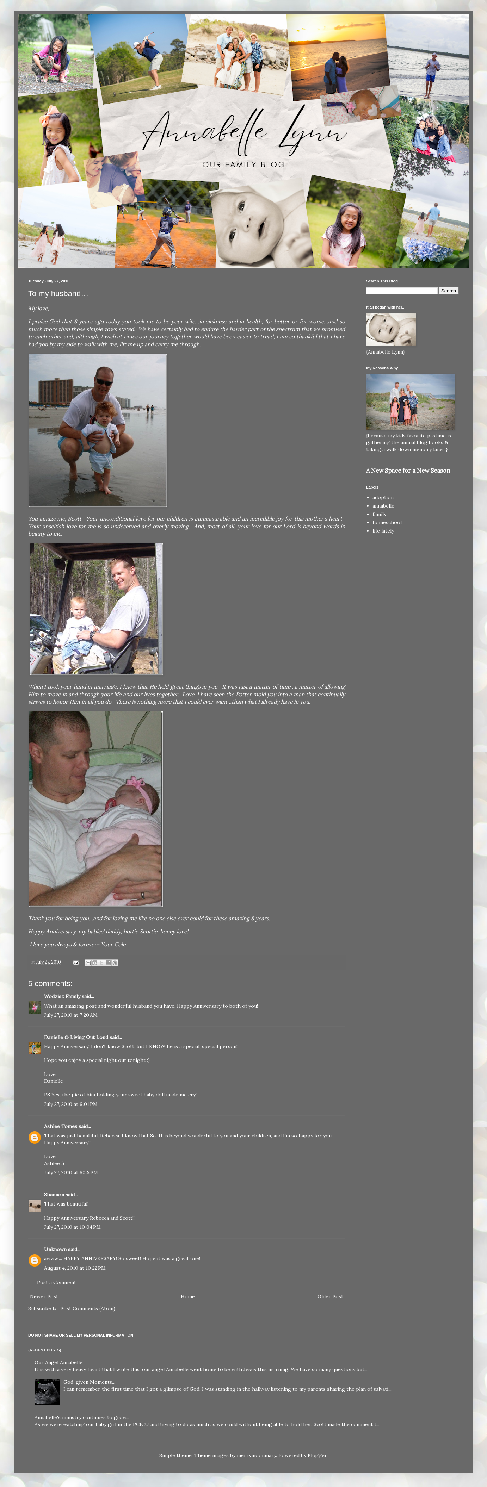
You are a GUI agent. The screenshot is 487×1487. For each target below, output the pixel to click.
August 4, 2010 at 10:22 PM (75, 1268)
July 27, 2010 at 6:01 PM (71, 1104)
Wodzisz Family (62, 996)
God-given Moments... (89, 1382)
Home (188, 1296)
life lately (383, 531)
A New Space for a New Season (408, 470)
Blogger (317, 1455)
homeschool (387, 522)
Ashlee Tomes (60, 1126)
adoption (383, 497)
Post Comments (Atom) (87, 1308)
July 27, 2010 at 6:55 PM (71, 1172)
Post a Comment (56, 1282)
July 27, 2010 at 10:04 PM (72, 1227)
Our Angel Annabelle (58, 1362)
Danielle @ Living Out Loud (76, 1037)
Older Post (330, 1296)
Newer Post (44, 1296)
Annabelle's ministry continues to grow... (82, 1417)
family (379, 514)
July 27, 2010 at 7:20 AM (71, 1015)
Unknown (55, 1249)
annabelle (383, 506)
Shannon (54, 1195)
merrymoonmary (256, 1455)
